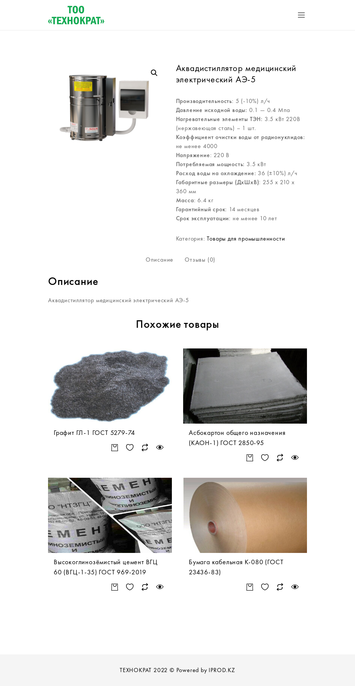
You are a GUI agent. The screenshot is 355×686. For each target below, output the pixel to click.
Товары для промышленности (246, 238)
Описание (159, 259)
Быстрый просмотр (159, 447)
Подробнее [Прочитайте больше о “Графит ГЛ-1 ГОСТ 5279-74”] (114, 447)
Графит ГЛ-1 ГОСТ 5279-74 (94, 432)
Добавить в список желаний (129, 447)
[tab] (159, 259)
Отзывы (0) (200, 259)
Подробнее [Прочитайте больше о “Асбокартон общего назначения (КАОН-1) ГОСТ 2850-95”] (249, 458)
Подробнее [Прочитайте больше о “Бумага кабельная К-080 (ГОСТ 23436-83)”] (249, 587)
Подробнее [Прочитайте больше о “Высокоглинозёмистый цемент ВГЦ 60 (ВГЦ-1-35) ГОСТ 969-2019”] (114, 587)
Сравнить (144, 447)
